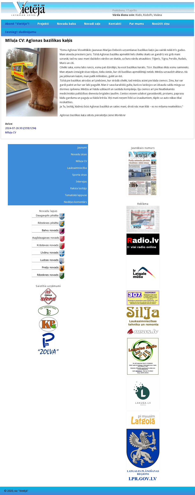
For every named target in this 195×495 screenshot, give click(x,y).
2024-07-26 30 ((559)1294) (20, 128)
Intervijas (81, 181)
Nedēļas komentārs (75, 201)
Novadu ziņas (79, 154)
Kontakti (115, 23)
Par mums (136, 23)
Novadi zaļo (92, 23)
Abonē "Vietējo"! (17, 23)
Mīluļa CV (10, 132)
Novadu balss (66, 23)
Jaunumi (82, 147)
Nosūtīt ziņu (160, 23)
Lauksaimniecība (77, 167)
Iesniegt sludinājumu (20, 32)
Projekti (43, 23)
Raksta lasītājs (78, 188)
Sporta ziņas (79, 174)
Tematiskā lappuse (76, 195)
